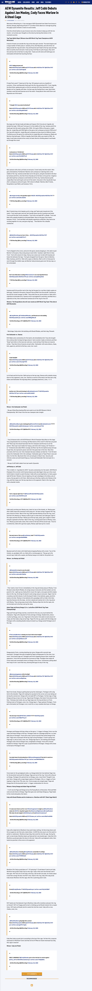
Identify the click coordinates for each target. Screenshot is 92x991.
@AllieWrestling (15, 235)
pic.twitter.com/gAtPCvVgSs (17, 925)
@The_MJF (12, 959)
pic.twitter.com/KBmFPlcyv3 (17, 718)
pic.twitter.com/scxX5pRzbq (17, 678)
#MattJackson (29, 275)
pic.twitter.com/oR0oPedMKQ (43, 816)
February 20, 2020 (33, 73)
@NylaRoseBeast (15, 424)
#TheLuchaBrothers (15, 634)
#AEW (33, 195)
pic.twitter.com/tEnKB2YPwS (18, 156)
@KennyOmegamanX (35, 757)
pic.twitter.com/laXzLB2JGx (17, 197)
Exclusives (26, 2)
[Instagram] (71, 2)
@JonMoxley (27, 535)
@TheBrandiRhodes (25, 315)
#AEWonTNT (41, 67)
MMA (42, 2)
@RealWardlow (48, 809)
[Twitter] (68, 2)
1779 (28, 974)
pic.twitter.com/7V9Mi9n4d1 (17, 856)
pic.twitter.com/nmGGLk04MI (26, 393)
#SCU (10, 65)
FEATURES (48, 2)
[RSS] (79, 2)
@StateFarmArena (40, 813)
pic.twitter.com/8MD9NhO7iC (35, 759)
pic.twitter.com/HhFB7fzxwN (18, 496)
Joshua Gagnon (10, 20)
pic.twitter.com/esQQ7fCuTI (17, 237)
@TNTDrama (30, 67)
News (19, 2)
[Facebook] (66, 2)
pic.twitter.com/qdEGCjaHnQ (35, 277)
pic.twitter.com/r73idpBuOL (36, 959)
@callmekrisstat (33, 391)
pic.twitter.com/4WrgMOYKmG (18, 110)
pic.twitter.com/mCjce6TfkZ (35, 426)
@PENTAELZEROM (25, 716)
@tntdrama (23, 426)
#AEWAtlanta (28, 813)
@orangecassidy (15, 195)
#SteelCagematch (32, 809)
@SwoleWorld (34, 424)
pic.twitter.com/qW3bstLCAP (18, 638)
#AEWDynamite (17, 67)
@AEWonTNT (49, 67)
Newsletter (86, 2)
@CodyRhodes (14, 315)
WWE (33, 2)
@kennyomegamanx (16, 674)
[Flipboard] (76, 2)
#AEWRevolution (23, 959)
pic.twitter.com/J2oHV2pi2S (17, 69)
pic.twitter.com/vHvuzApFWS (18, 362)
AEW (37, 2)
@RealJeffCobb (29, 494)
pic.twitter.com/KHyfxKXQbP (41, 889)
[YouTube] (73, 2)
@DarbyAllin (13, 570)
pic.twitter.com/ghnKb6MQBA (18, 537)
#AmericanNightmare (37, 811)
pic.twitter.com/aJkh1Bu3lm (17, 574)
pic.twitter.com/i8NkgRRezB (27, 317)
